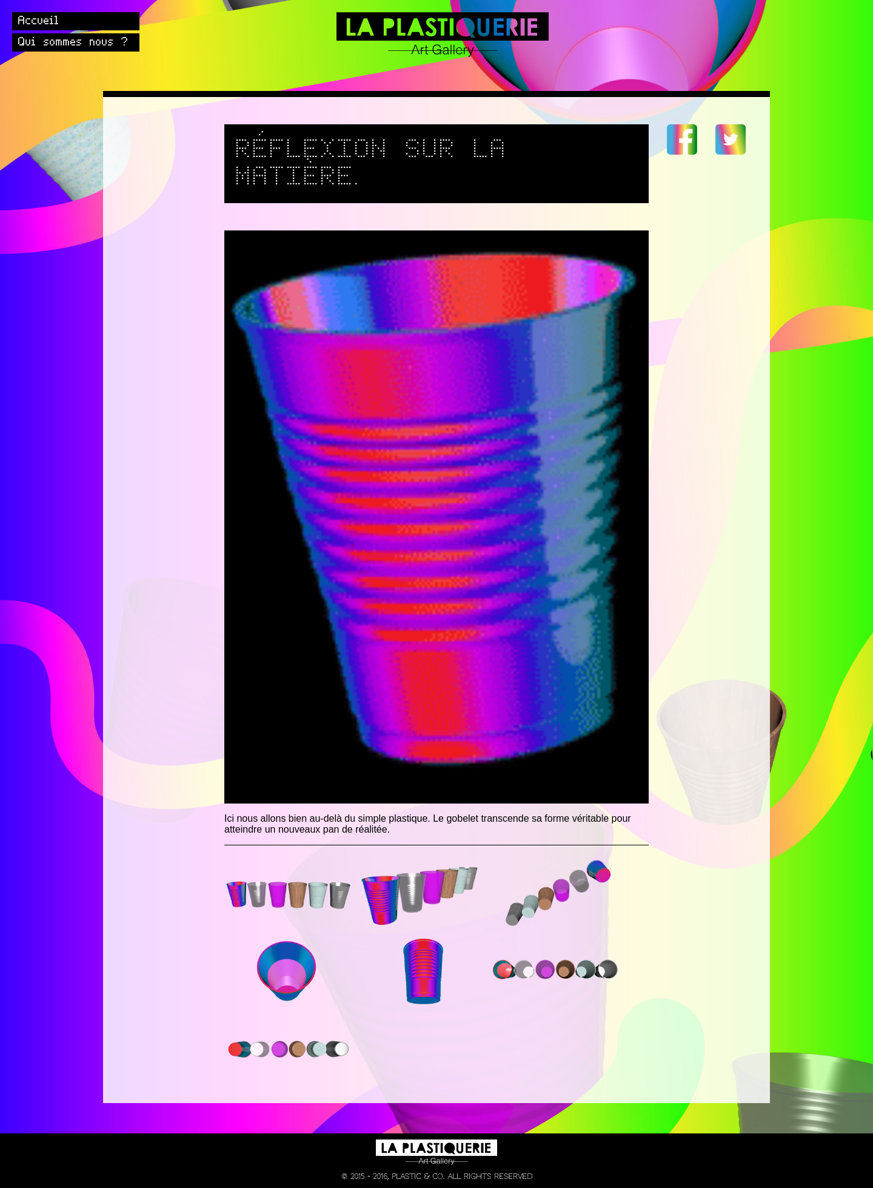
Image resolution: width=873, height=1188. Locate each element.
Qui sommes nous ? (73, 42)
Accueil (38, 21)
